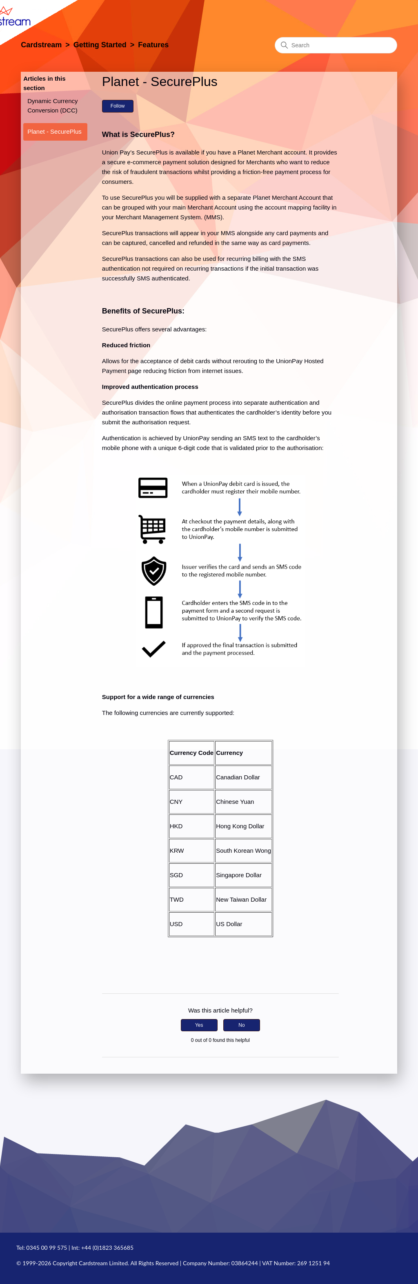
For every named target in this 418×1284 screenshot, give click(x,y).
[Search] (336, 45)
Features (153, 45)
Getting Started (100, 45)
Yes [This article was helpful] (199, 1025)
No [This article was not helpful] (241, 1025)
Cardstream (41, 45)
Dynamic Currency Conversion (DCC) (52, 105)
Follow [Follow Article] (118, 106)
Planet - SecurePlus (54, 131)
